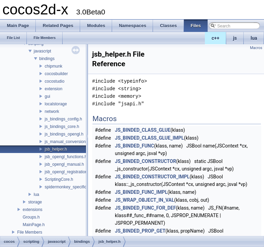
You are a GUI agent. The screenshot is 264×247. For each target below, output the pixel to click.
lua (254, 38)
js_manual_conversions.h (68, 141)
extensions (32, 209)
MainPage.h (34, 224)
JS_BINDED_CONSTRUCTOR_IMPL (152, 176)
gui (47, 96)
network (52, 111)
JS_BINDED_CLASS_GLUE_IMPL (149, 138)
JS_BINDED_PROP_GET (140, 231)
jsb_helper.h (56, 149)
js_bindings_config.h (63, 119)
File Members (29, 232)
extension (53, 88)
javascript (42, 51)
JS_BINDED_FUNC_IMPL (141, 192)
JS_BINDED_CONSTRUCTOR (145, 161)
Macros (256, 48)
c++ (216, 38)
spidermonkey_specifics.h (68, 187)
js (235, 38)
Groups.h (31, 217)
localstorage (56, 104)
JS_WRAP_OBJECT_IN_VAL (144, 200)
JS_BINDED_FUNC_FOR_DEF (145, 208)
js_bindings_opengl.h (64, 134)
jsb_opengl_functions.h (66, 156)
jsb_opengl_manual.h (64, 164)
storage (35, 202)
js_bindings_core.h (62, 126)
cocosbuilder (56, 73)
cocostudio (54, 81)
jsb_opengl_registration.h (68, 171)
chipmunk (53, 66)
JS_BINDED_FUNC (134, 146)
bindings (47, 58)
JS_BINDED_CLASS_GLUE (142, 130)
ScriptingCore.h (59, 179)
